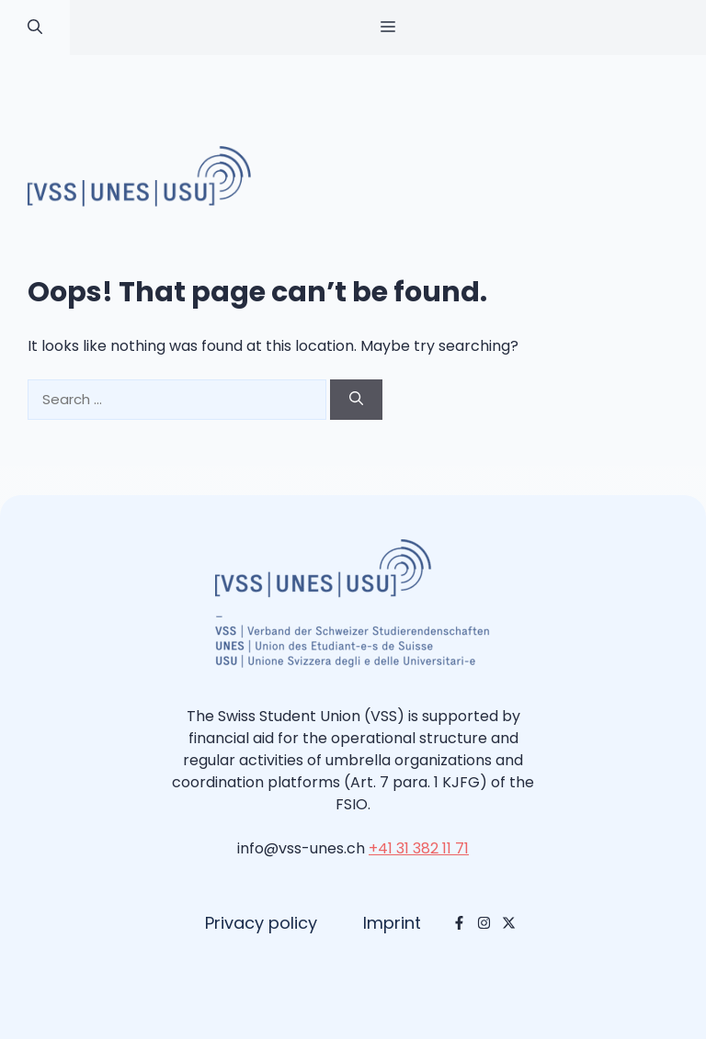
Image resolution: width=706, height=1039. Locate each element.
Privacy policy (261, 922)
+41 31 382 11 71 (419, 848)
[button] (35, 27)
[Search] (356, 400)
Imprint (392, 922)
